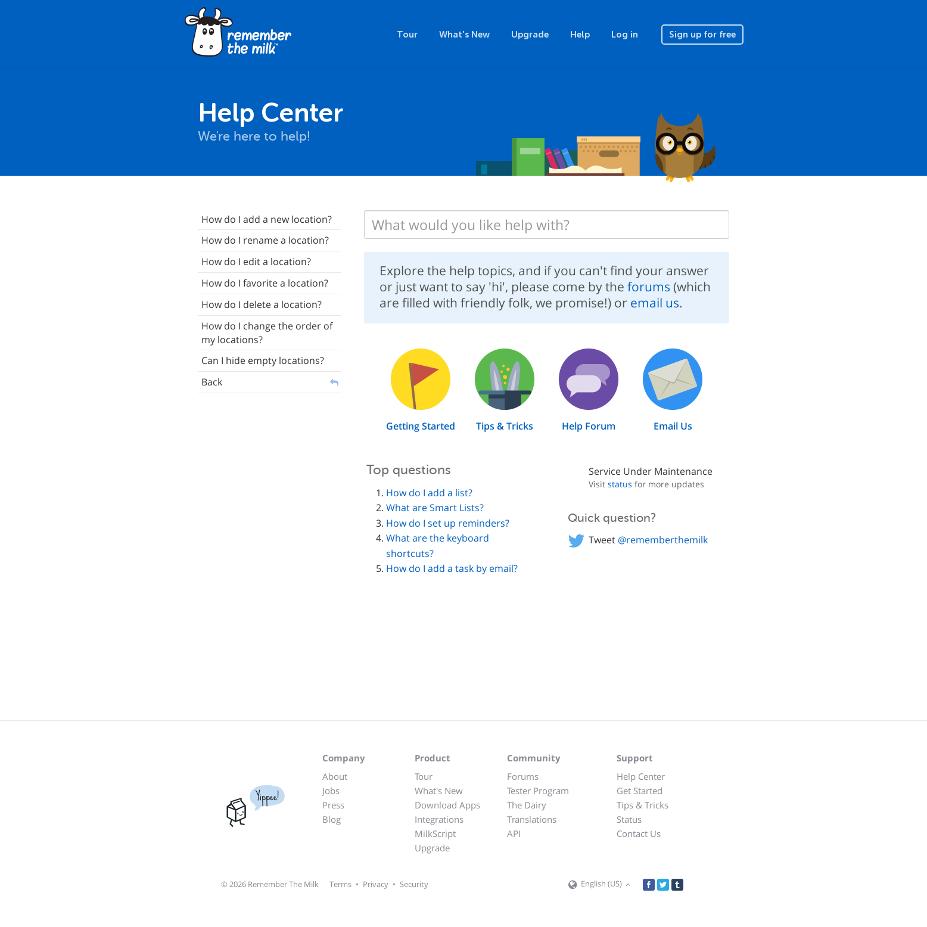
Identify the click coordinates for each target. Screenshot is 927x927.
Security (414, 884)
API (514, 833)
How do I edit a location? (256, 261)
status (620, 484)
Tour (407, 34)
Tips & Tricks (504, 426)
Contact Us (639, 833)
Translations (531, 819)
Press (333, 805)
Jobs (331, 791)
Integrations (439, 819)
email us (654, 302)
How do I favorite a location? (264, 283)
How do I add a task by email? (452, 568)
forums (648, 286)
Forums (523, 776)
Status (629, 819)
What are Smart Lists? (435, 507)
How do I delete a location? (261, 304)
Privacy (375, 884)
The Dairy (526, 805)
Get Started (639, 791)
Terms (340, 884)
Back (211, 381)
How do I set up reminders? (447, 523)
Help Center (641, 776)
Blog (331, 819)
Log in (624, 34)
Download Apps (447, 805)
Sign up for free (702, 34)
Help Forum (588, 426)
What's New (464, 34)
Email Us (673, 426)
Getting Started (420, 426)
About (334, 776)
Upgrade (530, 34)
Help (580, 34)
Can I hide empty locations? (262, 360)
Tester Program (538, 791)
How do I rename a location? (265, 240)
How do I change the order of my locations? (266, 332)
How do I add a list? (429, 492)
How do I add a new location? (266, 219)
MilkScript (435, 833)
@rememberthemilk (663, 539)
